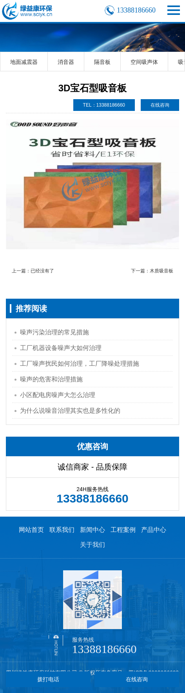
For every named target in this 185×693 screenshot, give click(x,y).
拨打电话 (48, 679)
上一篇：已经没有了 (33, 271)
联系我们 (61, 529)
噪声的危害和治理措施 (51, 379)
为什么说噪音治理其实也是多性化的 (70, 410)
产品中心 (153, 529)
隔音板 (102, 62)
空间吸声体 (144, 62)
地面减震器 (24, 62)
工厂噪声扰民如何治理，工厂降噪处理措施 (79, 363)
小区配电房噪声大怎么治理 (57, 395)
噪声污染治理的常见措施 (54, 332)
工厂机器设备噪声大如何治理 (61, 348)
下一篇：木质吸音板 (152, 271)
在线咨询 (160, 105)
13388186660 (104, 648)
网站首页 (31, 529)
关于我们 (92, 544)
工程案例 (123, 529)
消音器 (66, 62)
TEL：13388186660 (104, 105)
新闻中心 (92, 529)
